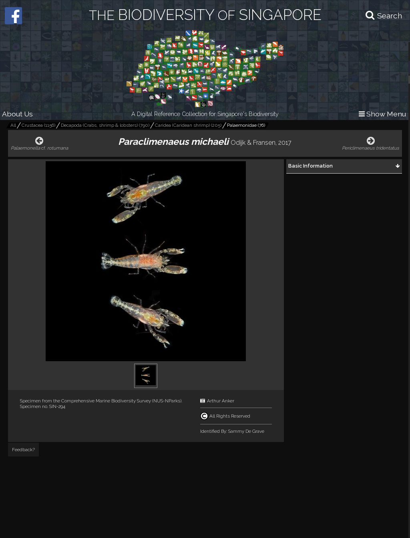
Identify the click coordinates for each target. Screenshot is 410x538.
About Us (17, 114)
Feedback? (23, 449)
